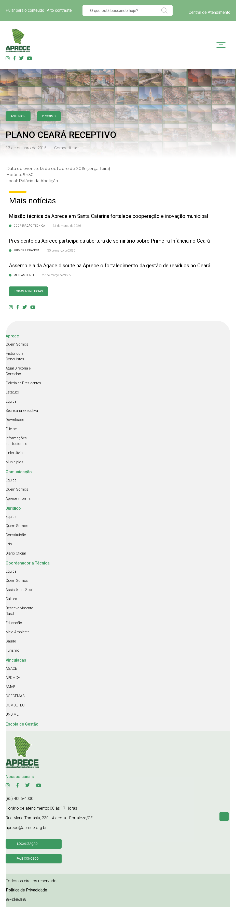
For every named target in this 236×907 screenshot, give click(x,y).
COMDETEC (15, 705)
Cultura (11, 599)
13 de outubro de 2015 (26, 148)
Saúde (11, 641)
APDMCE (13, 678)
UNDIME (12, 714)
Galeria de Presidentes (23, 383)
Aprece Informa (18, 498)
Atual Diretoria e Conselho (18, 371)
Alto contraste (59, 10)
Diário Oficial (16, 553)
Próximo (49, 116)
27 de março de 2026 (56, 275)
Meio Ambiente (17, 632)
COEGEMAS (15, 696)
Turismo (12, 650)
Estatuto (12, 392)
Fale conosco (28, 858)
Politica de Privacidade (26, 890)
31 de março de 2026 (67, 226)
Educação (14, 623)
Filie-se (11, 429)
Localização (27, 844)
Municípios (14, 462)
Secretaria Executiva (22, 411)
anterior (18, 116)
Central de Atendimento (209, 12)
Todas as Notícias (28, 291)
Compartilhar (65, 148)
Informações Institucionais (16, 441)
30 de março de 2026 (61, 250)
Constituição (16, 535)
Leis (9, 544)
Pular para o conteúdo (25, 10)
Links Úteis (14, 453)
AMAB (11, 687)
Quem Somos (17, 344)
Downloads (15, 420)
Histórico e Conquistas (15, 356)
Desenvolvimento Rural (19, 611)
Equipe (11, 401)
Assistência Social (20, 590)
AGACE (11, 668)
